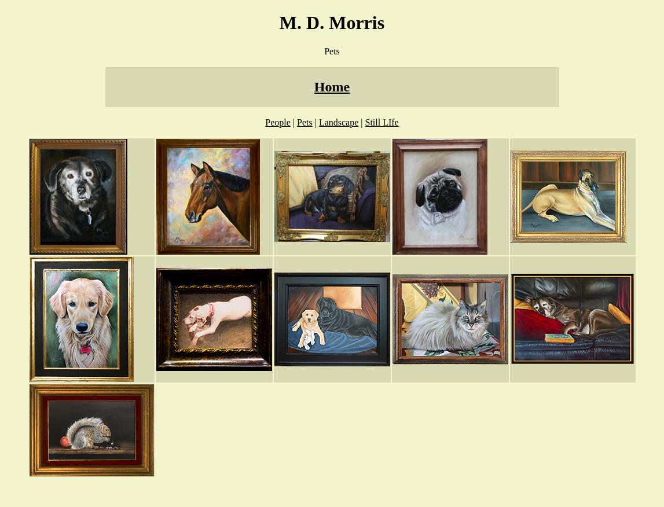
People (278, 122)
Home (332, 86)
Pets (305, 122)
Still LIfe (382, 122)
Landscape (338, 122)
